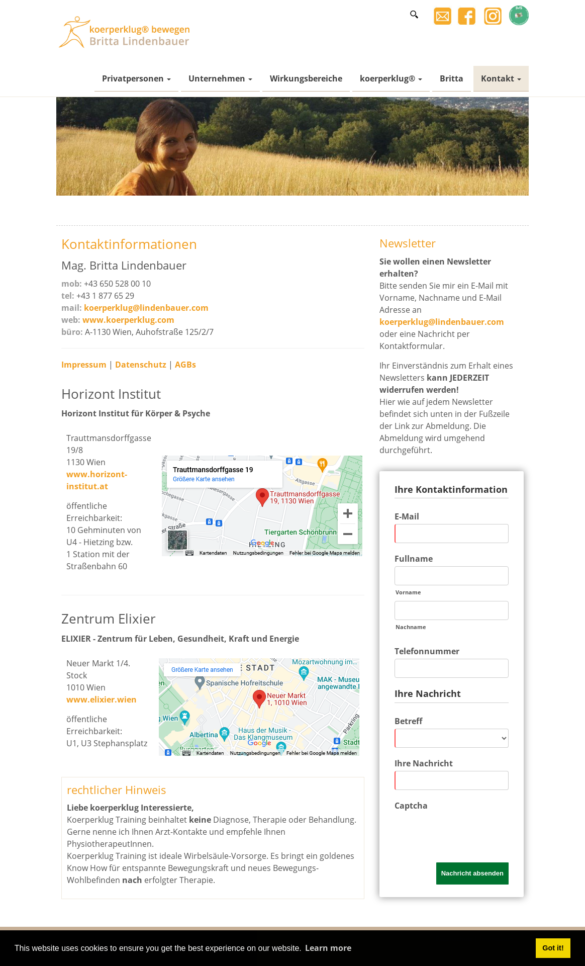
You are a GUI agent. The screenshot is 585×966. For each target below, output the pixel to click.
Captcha (411, 805)
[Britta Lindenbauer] (126, 31)
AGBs (185, 364)
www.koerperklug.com (128, 319)
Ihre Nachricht (424, 763)
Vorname (408, 592)
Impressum (85, 364)
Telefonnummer (427, 651)
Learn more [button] (328, 947)
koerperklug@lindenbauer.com (146, 307)
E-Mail (407, 516)
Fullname (414, 558)
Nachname (411, 627)
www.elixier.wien (101, 699)
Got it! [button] (552, 948)
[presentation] (471, 832)
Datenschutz (141, 364)
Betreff (408, 721)
